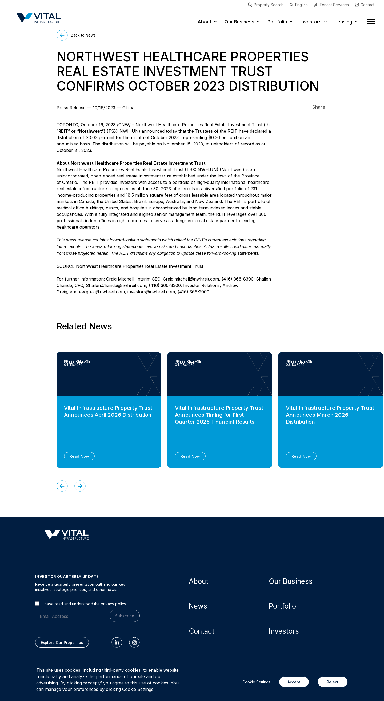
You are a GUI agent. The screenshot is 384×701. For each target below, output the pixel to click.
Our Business (239, 21)
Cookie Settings (256, 682)
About (204, 21)
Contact (201, 631)
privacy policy (113, 604)
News (198, 606)
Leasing (343, 21)
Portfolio (277, 21)
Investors (311, 21)
